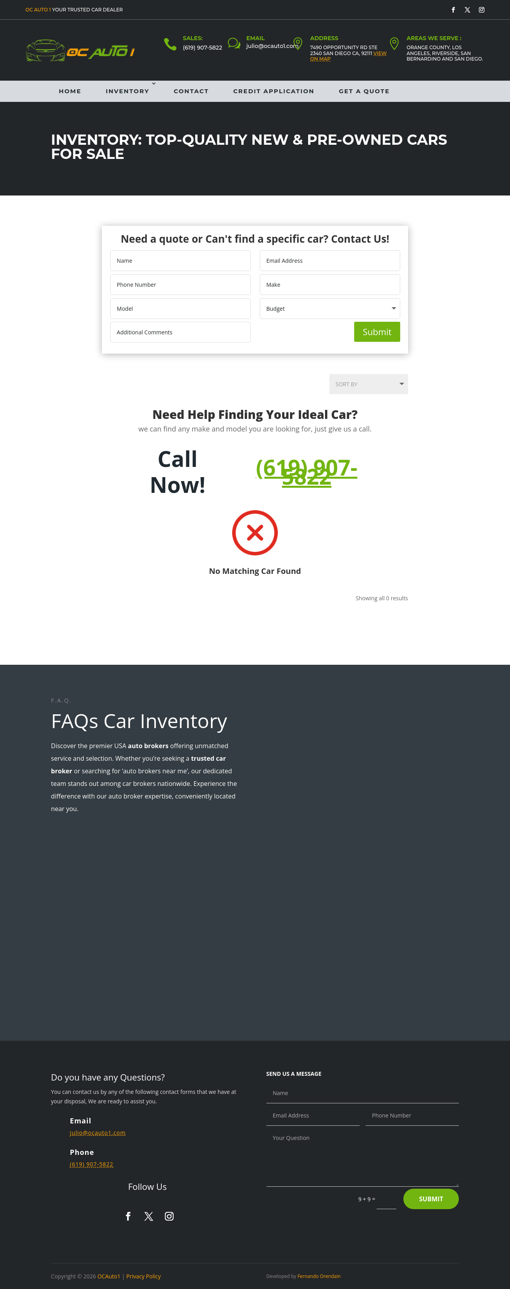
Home (70, 91)
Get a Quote (364, 91)
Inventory (128, 91)
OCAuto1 (108, 1276)
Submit (377, 331)
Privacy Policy (143, 1276)
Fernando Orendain (319, 1276)
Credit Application (274, 91)
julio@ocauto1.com (272, 46)
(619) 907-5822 (202, 47)
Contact (191, 91)
